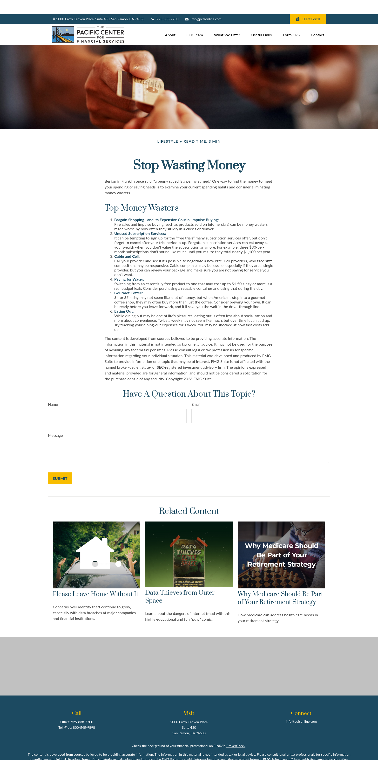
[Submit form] (60, 464)
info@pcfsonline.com (203, 5)
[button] (170, 20)
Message (55, 421)
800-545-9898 (84, 713)
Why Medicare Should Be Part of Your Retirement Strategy (280, 584)
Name (53, 390)
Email (196, 390)
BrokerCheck (235, 731)
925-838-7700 (164, 5)
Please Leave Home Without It (95, 580)
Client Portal (308, 5)
